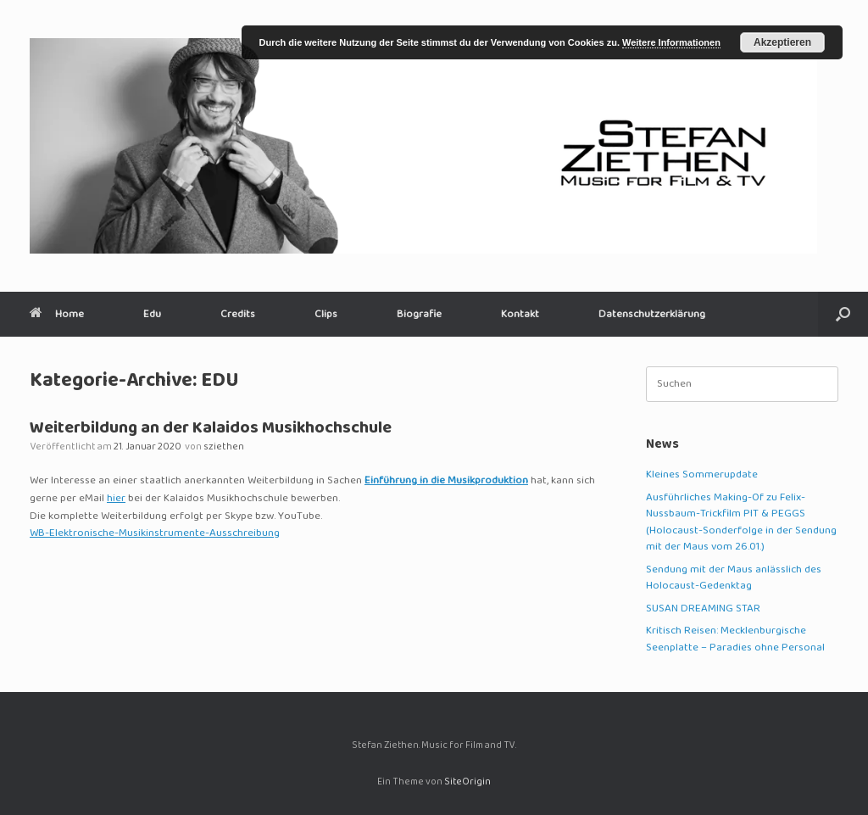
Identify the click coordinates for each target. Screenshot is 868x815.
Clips (325, 314)
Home (57, 314)
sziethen (223, 447)
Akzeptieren (782, 42)
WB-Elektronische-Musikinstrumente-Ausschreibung (155, 533)
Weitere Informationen (671, 42)
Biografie (419, 314)
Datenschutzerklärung (651, 314)
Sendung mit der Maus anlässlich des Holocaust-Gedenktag (733, 578)
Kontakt (520, 314)
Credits (237, 314)
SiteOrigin (467, 782)
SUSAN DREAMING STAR (703, 609)
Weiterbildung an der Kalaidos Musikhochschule (211, 428)
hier (116, 498)
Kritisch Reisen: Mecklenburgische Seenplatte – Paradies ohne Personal (735, 639)
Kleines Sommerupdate (702, 475)
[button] (843, 314)
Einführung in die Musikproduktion (446, 481)
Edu (152, 314)
